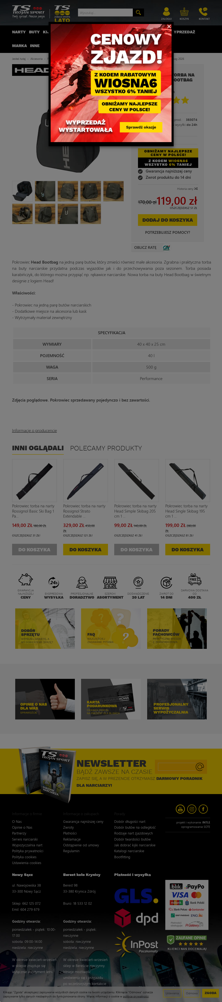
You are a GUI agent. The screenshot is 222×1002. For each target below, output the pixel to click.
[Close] (169, 26)
